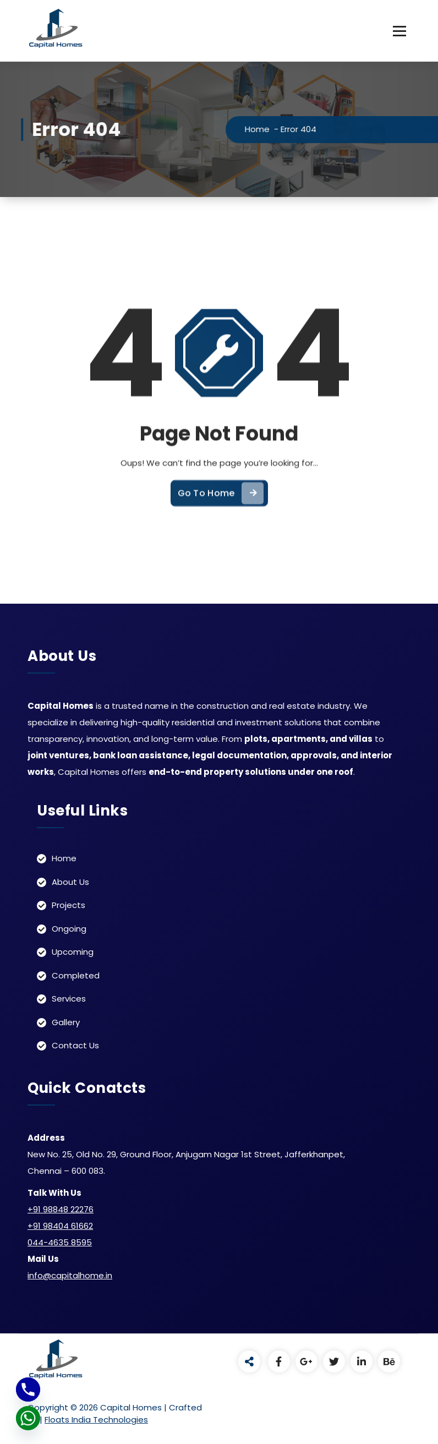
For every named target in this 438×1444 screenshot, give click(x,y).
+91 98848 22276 (61, 1209)
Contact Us (75, 1045)
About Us (70, 882)
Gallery (66, 1022)
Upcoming (73, 952)
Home (272, 129)
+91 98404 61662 (60, 1226)
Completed (76, 975)
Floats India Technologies (96, 1419)
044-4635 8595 (60, 1242)
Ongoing (69, 928)
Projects (68, 905)
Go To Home (221, 511)
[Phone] (28, 1389)
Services (69, 998)
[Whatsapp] (28, 1418)
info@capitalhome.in (70, 1275)
